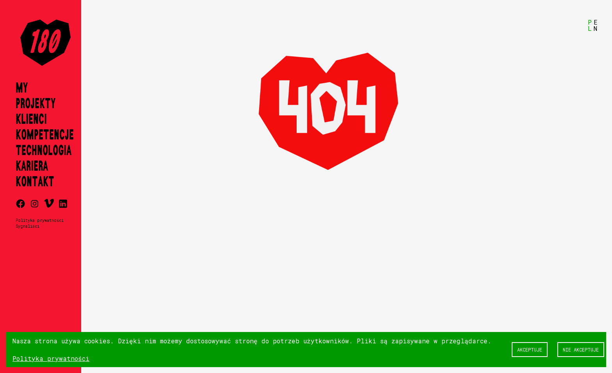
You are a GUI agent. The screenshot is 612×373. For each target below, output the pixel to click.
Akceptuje (529, 349)
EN (596, 25)
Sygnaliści (27, 226)
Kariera (32, 166)
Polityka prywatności (40, 220)
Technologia (43, 151)
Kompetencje (45, 135)
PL (590, 25)
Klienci (31, 119)
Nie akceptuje (581, 349)
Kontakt (35, 182)
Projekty (35, 104)
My (22, 88)
